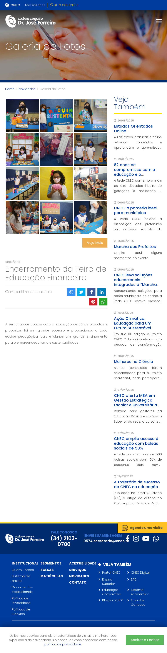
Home (10, 89)
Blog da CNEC (113, 600)
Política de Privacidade (21, 600)
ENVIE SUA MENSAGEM (103, 535)
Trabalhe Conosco (138, 602)
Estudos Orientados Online (133, 128)
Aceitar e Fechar (144, 639)
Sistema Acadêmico (140, 592)
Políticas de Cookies (21, 611)
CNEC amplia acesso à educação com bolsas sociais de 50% (136, 443)
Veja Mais (95, 242)
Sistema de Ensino (21, 578)
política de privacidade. (63, 644)
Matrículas (51, 576)
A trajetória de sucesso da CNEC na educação (137, 484)
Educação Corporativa (111, 592)
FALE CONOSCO (64, 532)
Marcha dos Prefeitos (135, 246)
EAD (134, 579)
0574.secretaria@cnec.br (106, 540)
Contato (77, 582)
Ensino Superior (108, 581)
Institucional (25, 563)
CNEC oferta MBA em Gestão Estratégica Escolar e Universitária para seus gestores (135, 402)
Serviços (77, 570)
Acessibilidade (35, 5)
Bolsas (47, 570)
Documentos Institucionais (22, 589)
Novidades (27, 89)
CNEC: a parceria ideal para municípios (135, 210)
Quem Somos (23, 570)
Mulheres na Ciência (133, 361)
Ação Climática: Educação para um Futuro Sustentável (132, 323)
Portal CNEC (111, 572)
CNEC (15, 5)
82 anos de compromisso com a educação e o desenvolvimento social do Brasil (137, 174)
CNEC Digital (140, 572)
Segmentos (51, 563)
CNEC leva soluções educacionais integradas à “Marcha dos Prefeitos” (135, 282)
